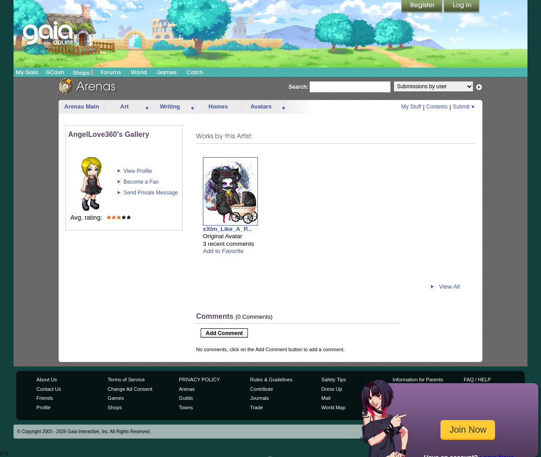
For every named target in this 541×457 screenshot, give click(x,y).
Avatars (260, 106)
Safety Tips (333, 379)
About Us (47, 379)
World (139, 72)
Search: (298, 87)
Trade (256, 407)
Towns (186, 407)
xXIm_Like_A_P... (227, 229)
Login (462, 7)
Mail (325, 398)
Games (167, 72)
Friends (45, 398)
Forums (111, 72)
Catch (195, 72)
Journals (259, 398)
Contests (437, 107)
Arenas (187, 389)
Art (124, 106)
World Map (333, 407)
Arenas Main (81, 106)
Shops (83, 72)
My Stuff (411, 107)
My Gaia (27, 72)
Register (422, 7)
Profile (43, 407)
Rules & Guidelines (271, 379)
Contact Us (49, 389)
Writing (170, 106)
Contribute (261, 389)
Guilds (186, 398)
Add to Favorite (223, 251)
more (147, 106)
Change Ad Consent (130, 389)
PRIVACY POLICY (199, 379)
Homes (218, 106)
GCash (55, 72)
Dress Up (331, 389)
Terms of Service (126, 379)
